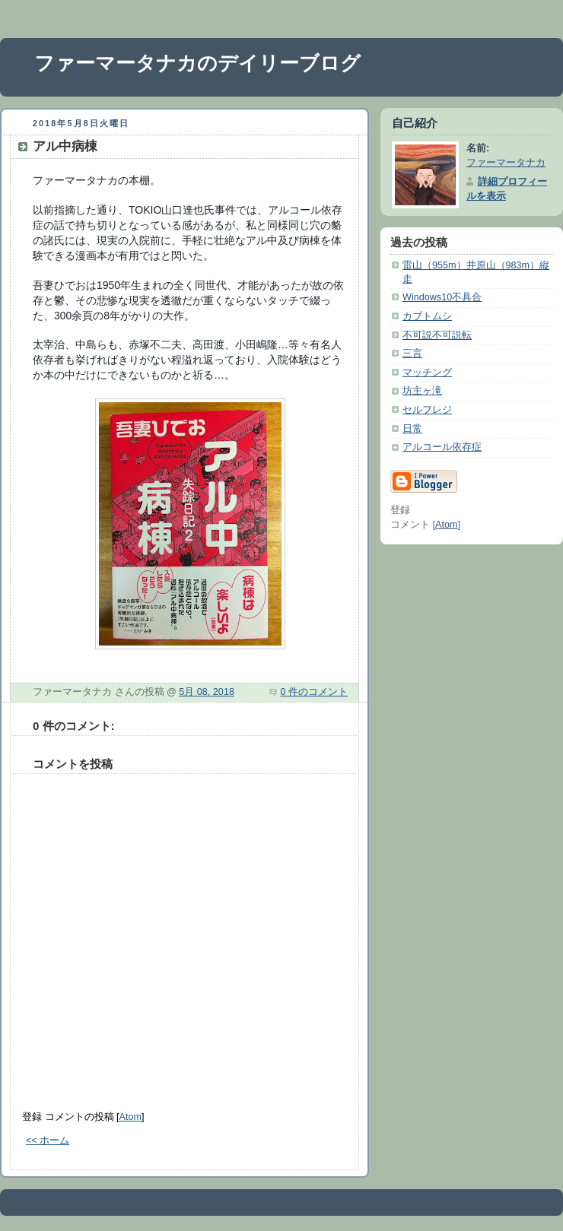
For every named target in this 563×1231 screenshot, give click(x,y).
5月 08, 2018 (206, 692)
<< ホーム (47, 1140)
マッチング (427, 372)
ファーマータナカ (506, 162)
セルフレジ (427, 410)
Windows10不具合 (442, 297)
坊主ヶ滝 (422, 390)
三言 (412, 353)
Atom (130, 1117)
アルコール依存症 (442, 447)
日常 (412, 429)
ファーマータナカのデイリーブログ (197, 63)
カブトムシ (427, 316)
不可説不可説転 (437, 335)
